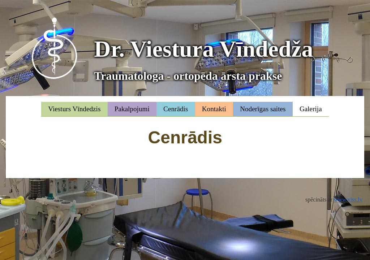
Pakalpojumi (132, 109)
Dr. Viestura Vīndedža (203, 60)
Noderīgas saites (262, 109)
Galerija (311, 109)
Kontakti (214, 109)
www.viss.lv (348, 199)
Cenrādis (175, 109)
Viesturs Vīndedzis (74, 109)
